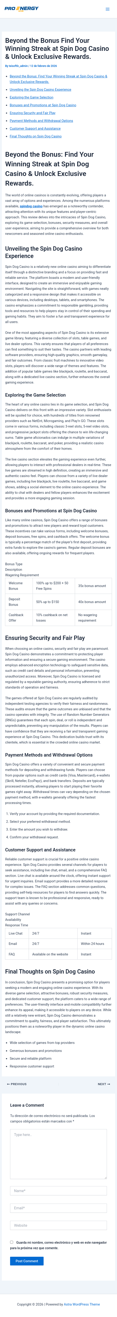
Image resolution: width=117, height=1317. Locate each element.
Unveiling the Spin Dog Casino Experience (40, 90)
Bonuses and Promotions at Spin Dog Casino (43, 105)
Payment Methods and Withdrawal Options (41, 121)
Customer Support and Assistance (35, 128)
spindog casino (31, 206)
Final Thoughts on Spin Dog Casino (35, 136)
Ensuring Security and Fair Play (32, 113)
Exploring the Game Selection (31, 97)
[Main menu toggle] (107, 9)
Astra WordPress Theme (82, 1304)
